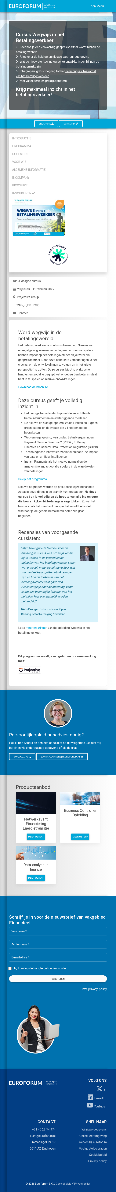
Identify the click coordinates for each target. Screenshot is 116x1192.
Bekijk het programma (32, 479)
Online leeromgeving (93, 1136)
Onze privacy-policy (94, 989)
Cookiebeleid (98, 1155)
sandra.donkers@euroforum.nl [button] (62, 756)
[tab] (58, 137)
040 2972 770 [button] (22, 756)
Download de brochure (33, 387)
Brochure (46, 123)
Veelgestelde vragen (93, 1148)
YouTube (95, 1105)
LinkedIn (96, 1097)
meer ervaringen (36, 628)
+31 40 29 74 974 (44, 1129)
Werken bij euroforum (92, 1142)
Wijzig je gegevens (94, 1129)
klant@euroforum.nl (43, 1136)
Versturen (58, 979)
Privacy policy (97, 1161)
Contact (20, 313)
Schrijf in (70, 123)
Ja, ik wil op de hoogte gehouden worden (40, 968)
